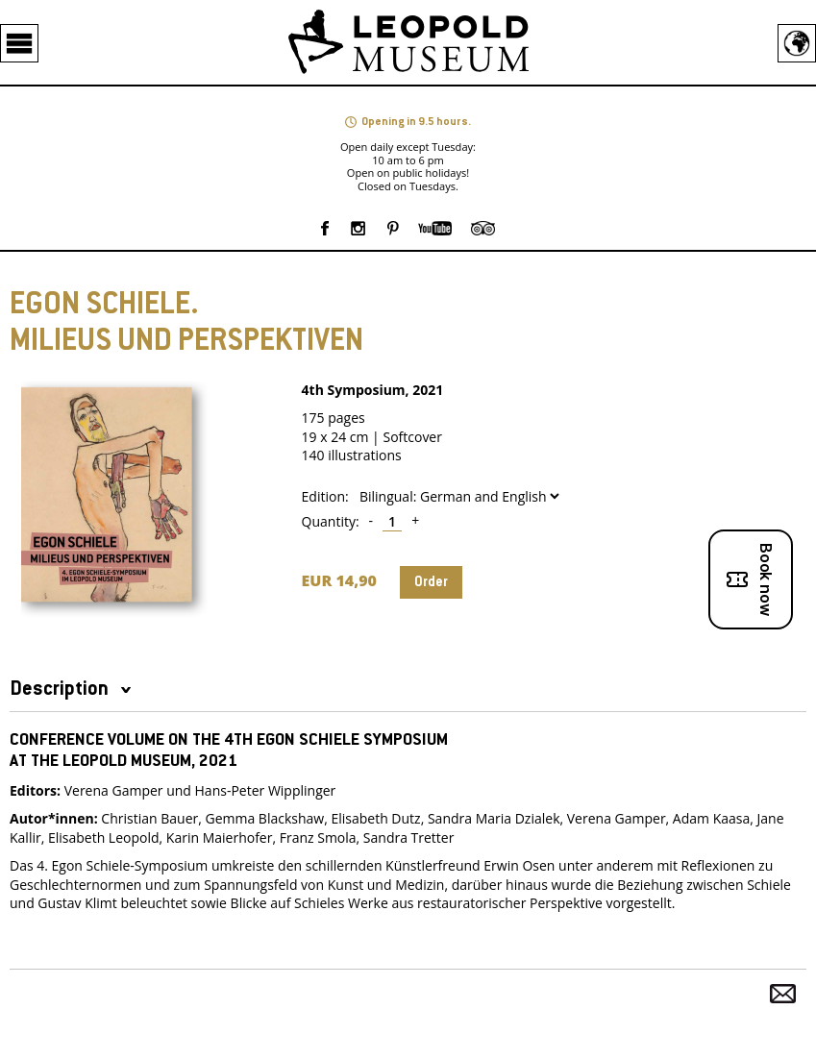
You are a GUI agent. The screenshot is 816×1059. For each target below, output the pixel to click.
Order (431, 582)
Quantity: (330, 521)
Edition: (325, 496)
